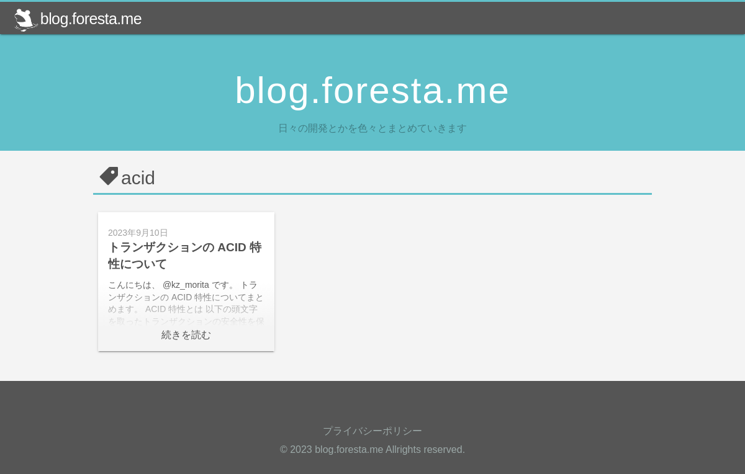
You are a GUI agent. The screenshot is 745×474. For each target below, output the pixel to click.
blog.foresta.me (78, 18)
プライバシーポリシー (372, 431)
